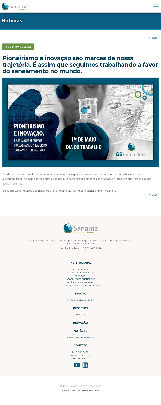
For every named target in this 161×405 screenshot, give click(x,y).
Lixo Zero (80, 314)
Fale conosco (80, 352)
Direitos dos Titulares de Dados (80, 285)
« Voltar (153, 37)
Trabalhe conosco (80, 355)
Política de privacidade (80, 282)
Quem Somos (80, 269)
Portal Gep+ (80, 358)
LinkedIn (85, 365)
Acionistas (81, 276)
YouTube (77, 365)
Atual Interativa (90, 390)
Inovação (80, 322)
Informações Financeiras (80, 279)
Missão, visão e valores (80, 272)
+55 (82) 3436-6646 (91, 248)
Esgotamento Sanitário (80, 300)
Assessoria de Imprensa (80, 337)
